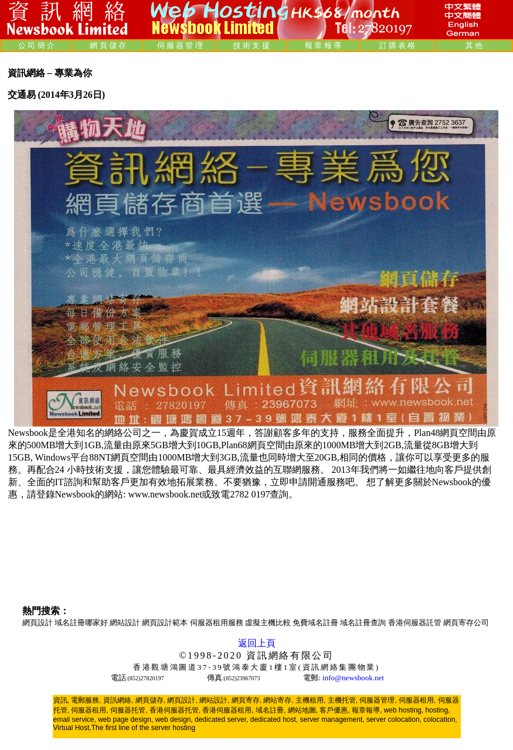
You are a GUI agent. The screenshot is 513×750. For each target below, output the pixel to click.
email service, (74, 719)
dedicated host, (274, 719)
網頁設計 (38, 622)
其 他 (474, 45)
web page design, (125, 719)
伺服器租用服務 (217, 622)
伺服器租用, (417, 700)
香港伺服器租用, (227, 710)
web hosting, (403, 710)
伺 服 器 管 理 (180, 45)
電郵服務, (86, 700)
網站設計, (214, 700)
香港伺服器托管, (175, 710)
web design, (174, 719)
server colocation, (394, 719)
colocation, (440, 719)
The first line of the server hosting (143, 728)
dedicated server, (221, 719)
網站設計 (126, 622)
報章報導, (367, 710)
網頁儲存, (150, 700)
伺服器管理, (377, 700)
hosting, (437, 710)
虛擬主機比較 (269, 622)
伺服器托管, (128, 710)
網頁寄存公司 (466, 622)
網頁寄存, (246, 700)
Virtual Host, (72, 728)
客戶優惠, (334, 710)
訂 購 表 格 (397, 45)
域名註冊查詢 (364, 622)
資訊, (61, 700)
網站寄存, (278, 700)
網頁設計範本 (165, 622)
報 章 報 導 (323, 45)
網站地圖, (303, 710)
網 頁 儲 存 (108, 45)
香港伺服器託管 (415, 622)
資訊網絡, (118, 700)
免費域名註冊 (316, 622)
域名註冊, (271, 710)
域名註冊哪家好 (82, 622)
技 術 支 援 (251, 45)
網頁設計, (182, 700)
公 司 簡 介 (36, 45)
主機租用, (310, 700)
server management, (333, 719)
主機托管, (343, 700)
